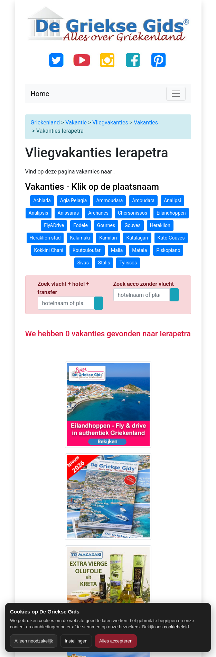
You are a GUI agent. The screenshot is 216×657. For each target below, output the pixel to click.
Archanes (98, 213)
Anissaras (68, 213)
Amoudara (143, 200)
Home (40, 94)
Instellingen (76, 641)
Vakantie (76, 122)
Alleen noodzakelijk (34, 641)
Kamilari (108, 238)
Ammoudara (109, 200)
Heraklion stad (45, 238)
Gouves (132, 225)
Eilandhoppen (171, 213)
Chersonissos (132, 213)
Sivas (83, 262)
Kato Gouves (171, 238)
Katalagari (137, 238)
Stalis (104, 262)
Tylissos (128, 262)
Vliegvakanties (110, 122)
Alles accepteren (115, 641)
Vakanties (146, 122)
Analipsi (172, 200)
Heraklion (160, 225)
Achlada (42, 200)
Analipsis (38, 213)
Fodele (80, 225)
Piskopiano (168, 250)
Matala (139, 250)
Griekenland (45, 122)
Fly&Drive (54, 225)
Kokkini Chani (48, 250)
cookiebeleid (176, 626)
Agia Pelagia (73, 200)
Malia (117, 250)
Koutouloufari (87, 250)
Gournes (106, 225)
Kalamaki (80, 238)
